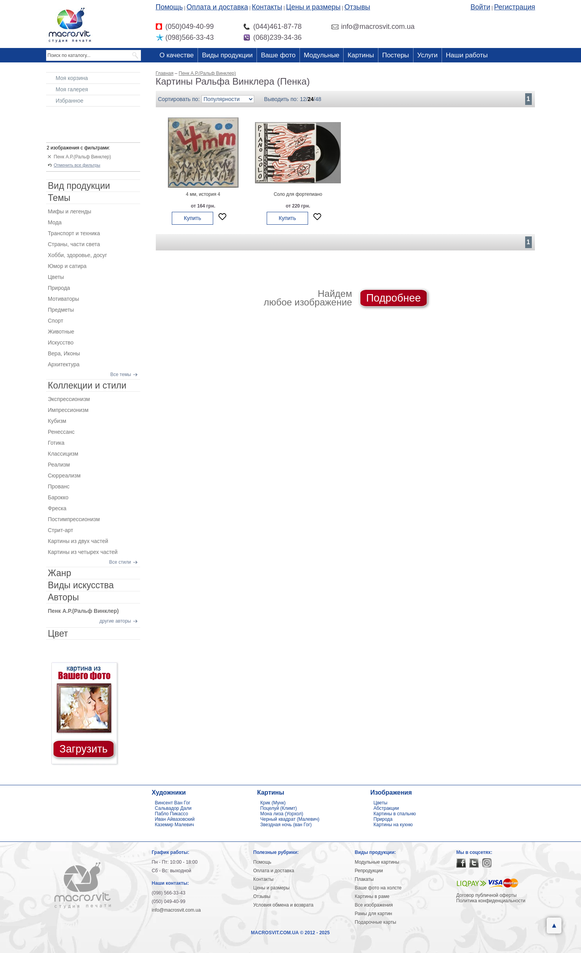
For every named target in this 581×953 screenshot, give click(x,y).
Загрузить (83, 749)
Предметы (61, 310)
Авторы (63, 597)
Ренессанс (61, 432)
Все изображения (374, 905)
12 (303, 99)
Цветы (56, 277)
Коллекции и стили (87, 385)
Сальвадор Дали (173, 808)
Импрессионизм (68, 410)
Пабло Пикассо (171, 813)
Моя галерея (72, 89)
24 (311, 99)
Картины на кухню (393, 824)
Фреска (57, 508)
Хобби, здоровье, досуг (77, 255)
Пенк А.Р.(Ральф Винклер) (82, 157)
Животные (61, 331)
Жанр (59, 573)
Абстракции (386, 808)
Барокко (58, 497)
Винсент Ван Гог (173, 803)
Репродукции (369, 870)
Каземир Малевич (174, 824)
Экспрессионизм (69, 399)
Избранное (70, 101)
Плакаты (364, 879)
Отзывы (357, 7)
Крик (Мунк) (273, 803)
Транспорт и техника (74, 233)
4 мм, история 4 (203, 194)
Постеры (395, 55)
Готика (56, 443)
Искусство (61, 342)
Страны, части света (74, 244)
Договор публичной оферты (486, 895)
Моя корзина (72, 78)
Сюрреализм (64, 475)
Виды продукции (227, 55)
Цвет (58, 633)
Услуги (427, 55)
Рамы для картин (373, 913)
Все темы (120, 374)
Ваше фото (278, 55)
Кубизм (57, 421)
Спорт (55, 321)
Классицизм (63, 454)
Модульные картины (377, 862)
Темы (59, 198)
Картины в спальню (395, 813)
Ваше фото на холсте (378, 888)
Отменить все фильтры (77, 165)
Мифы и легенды (69, 211)
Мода (55, 222)
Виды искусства (81, 585)
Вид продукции (79, 186)
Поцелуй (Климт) (278, 808)
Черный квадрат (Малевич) (290, 819)
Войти (480, 7)
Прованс (59, 486)
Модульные (321, 55)
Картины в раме (372, 896)
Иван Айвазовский (175, 819)
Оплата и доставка (217, 7)
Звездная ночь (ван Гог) (286, 824)
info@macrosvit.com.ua (176, 910)
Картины (361, 55)
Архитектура (64, 364)
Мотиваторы (63, 299)
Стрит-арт (60, 530)
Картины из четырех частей (83, 552)
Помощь (169, 7)
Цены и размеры (313, 7)
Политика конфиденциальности (491, 900)
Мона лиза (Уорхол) (281, 813)
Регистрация (514, 7)
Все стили (120, 562)
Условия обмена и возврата (283, 905)
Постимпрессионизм (74, 519)
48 (318, 99)
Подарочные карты (375, 922)
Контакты (267, 7)
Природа (59, 288)
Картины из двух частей (78, 541)
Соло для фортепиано (298, 194)
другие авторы (115, 621)
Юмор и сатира (67, 266)
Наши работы (467, 55)
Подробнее (393, 298)
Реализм (59, 464)
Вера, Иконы (64, 353)
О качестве (177, 55)
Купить (192, 218)
